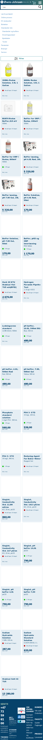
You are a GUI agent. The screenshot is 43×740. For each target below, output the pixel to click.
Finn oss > (12, 725)
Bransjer (4, 49)
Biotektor (4, 24)
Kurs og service (29, 723)
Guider (37, 722)
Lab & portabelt (7, 14)
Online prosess (6, 17)
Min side (38, 710)
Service (4, 52)
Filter (21, 58)
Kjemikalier (6, 38)
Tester (4, 42)
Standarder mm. (7, 28)
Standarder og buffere (10, 31)
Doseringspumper (8, 35)
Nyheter (29, 717)
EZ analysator (6, 21)
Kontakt (29, 715)
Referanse (30, 720)
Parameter (5, 45)
